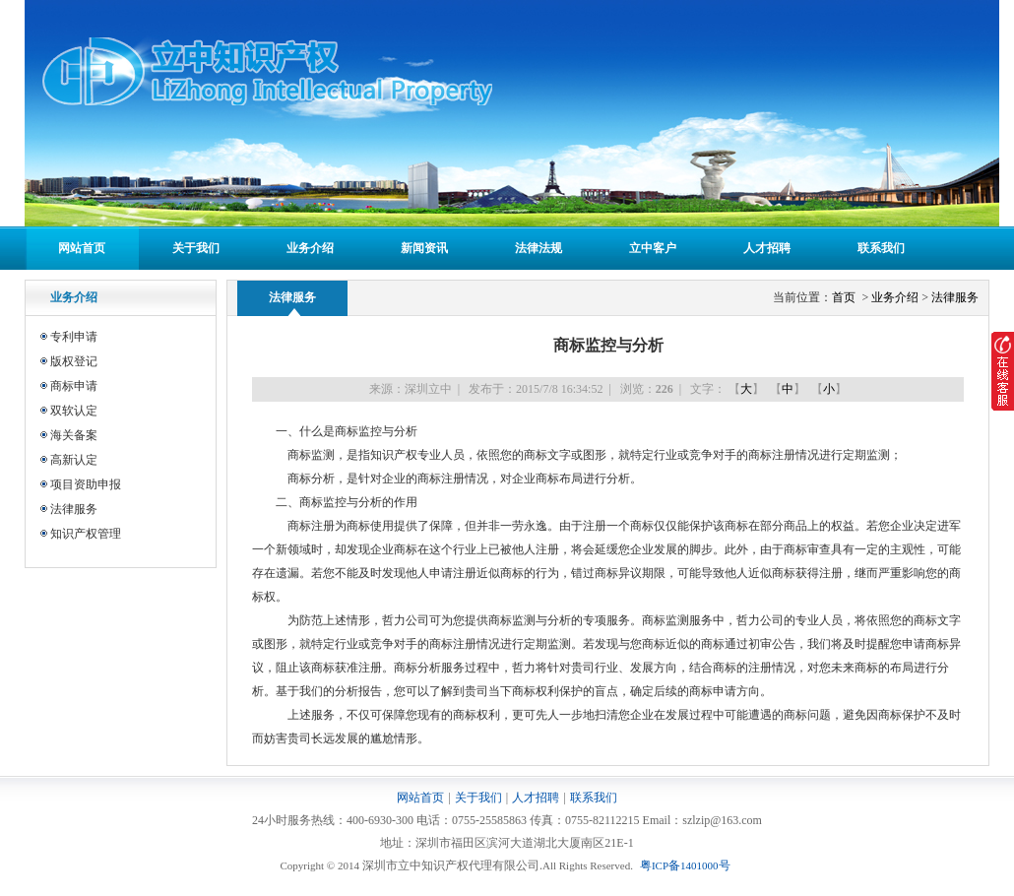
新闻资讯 (424, 248)
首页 (845, 297)
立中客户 (652, 248)
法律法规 (538, 248)
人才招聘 (767, 248)
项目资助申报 (85, 484)
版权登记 (73, 361)
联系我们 (881, 248)
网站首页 (81, 248)
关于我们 (196, 248)
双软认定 (73, 410)
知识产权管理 (85, 534)
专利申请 (73, 337)
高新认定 (73, 460)
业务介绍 (310, 248)
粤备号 (685, 865)
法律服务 (73, 509)
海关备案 (73, 435)
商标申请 (73, 386)
